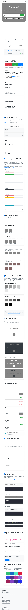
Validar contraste (13, 18)
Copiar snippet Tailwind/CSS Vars (14, 126)
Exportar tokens (20, 18)
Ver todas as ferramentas (6, 604)
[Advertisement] (14, 31)
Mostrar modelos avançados (13, 122)
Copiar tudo (5, 122)
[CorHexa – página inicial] (4, 1)
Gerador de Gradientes (6, 600)
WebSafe (14, 76)
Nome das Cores (5, 608)
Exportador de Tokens (17, 479)
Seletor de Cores (5, 599)
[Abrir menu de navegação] (25, 1)
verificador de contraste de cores (16, 433)
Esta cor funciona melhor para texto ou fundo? (12, 551)
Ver (22, 15)
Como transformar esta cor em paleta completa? (13, 546)
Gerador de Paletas (6, 167)
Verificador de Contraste (6, 601)
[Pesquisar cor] (12, 15)
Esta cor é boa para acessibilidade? (10, 543)
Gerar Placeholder (17, 50)
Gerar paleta (7, 18)
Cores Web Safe (5, 607)
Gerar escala (7, 448)
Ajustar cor (10, 50)
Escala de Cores (12, 167)
